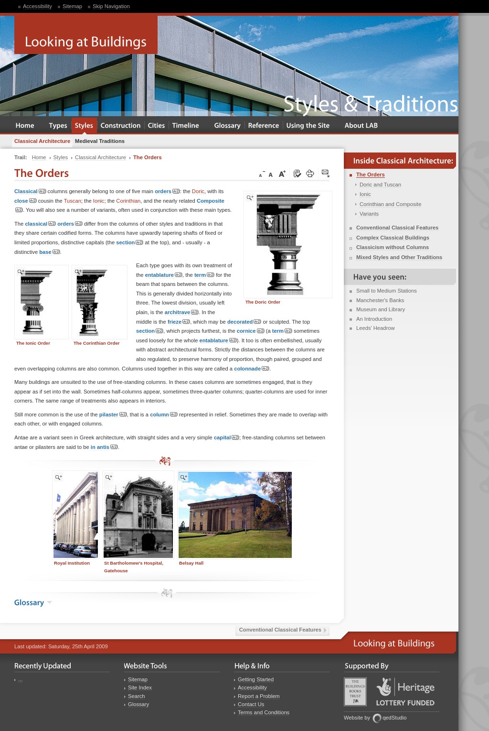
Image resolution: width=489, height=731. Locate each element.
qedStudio (394, 717)
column (164, 415)
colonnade (251, 369)
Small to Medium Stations (386, 291)
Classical (30, 191)
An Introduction (374, 319)
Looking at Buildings (86, 35)
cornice (251, 331)
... (20, 679)
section (129, 243)
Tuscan (72, 201)
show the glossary (49, 602)
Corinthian (128, 201)
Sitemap (72, 6)
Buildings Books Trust (355, 691)
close (25, 201)
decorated (244, 322)
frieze (179, 322)
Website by (357, 717)
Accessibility (37, 6)
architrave (182, 312)
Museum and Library (380, 309)
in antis (104, 447)
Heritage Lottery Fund (405, 691)
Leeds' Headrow (375, 328)
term (204, 275)
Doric (198, 191)
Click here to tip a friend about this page (326, 174)
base (49, 252)
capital (226, 438)
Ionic (99, 201)
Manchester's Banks (380, 300)
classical (40, 224)
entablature (163, 275)
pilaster (113, 415)
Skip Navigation (111, 6)
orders (167, 191)
